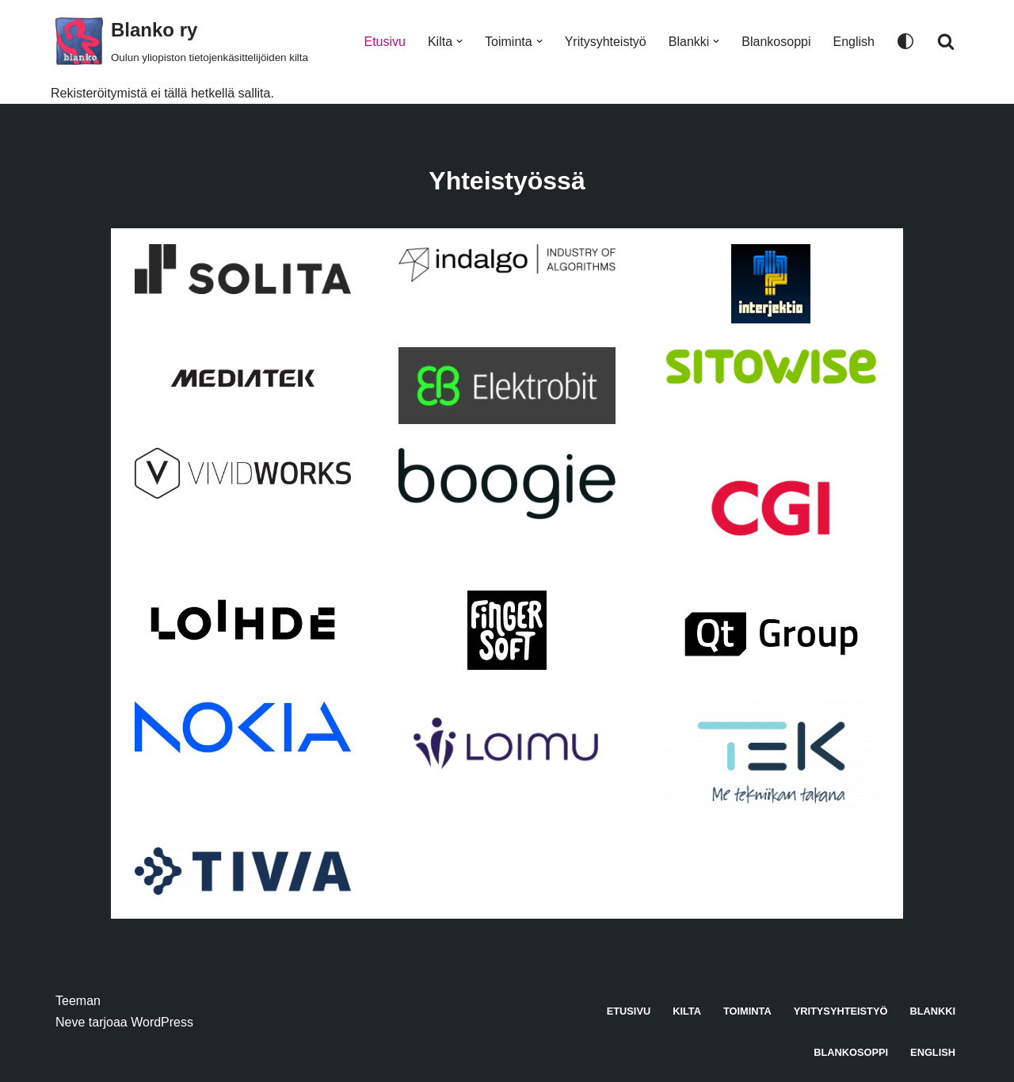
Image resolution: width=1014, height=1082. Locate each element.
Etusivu (384, 41)
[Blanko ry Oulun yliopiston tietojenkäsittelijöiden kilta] (181, 41)
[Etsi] (946, 41)
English (854, 41)
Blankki (932, 1011)
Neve (70, 1022)
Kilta (687, 1011)
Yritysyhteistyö (605, 41)
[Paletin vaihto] (905, 41)
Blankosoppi (775, 41)
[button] (459, 41)
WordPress (162, 1022)
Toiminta (747, 1011)
